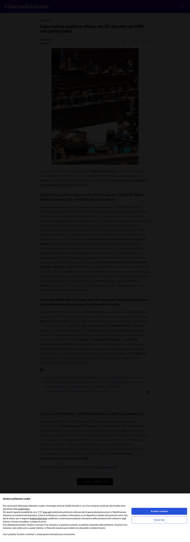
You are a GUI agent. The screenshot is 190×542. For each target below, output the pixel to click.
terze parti (47, 512)
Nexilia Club (159, 520)
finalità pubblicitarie (38, 518)
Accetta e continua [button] (159, 511)
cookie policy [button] (24, 509)
